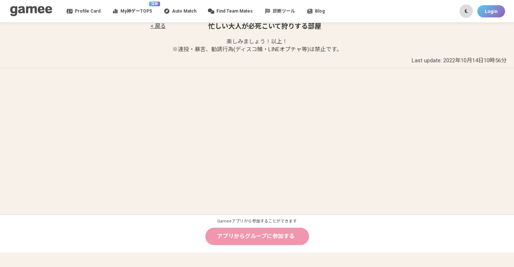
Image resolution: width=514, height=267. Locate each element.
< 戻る (158, 26)
